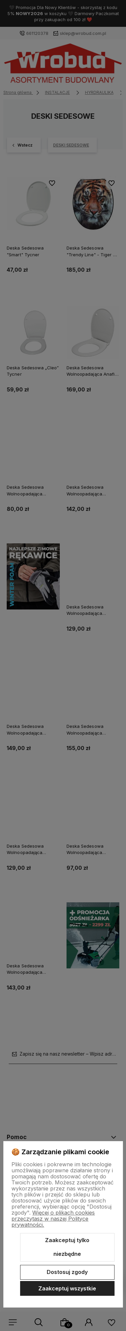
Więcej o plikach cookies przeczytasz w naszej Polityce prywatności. (53, 1218)
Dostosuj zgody (67, 1272)
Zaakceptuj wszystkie (67, 1288)
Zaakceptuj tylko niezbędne (67, 1247)
